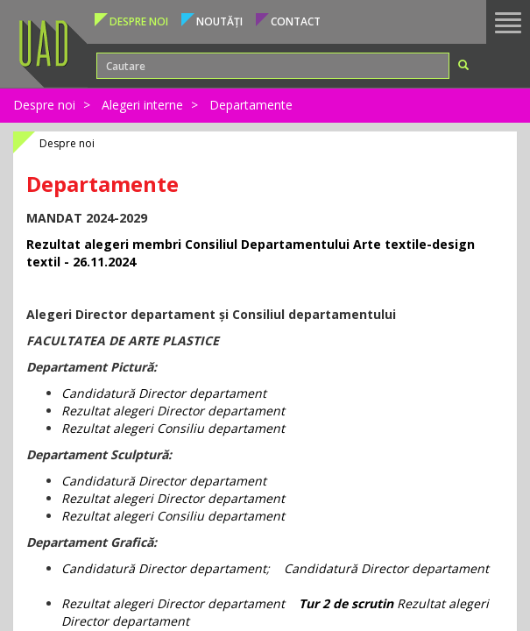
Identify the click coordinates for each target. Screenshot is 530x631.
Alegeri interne (142, 104)
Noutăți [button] (219, 21)
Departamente (251, 104)
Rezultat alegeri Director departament (173, 410)
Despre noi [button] (139, 21)
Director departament (200, 568)
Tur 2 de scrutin (346, 603)
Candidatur (94, 393)
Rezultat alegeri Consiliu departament (173, 428)
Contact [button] (296, 21)
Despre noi (44, 104)
